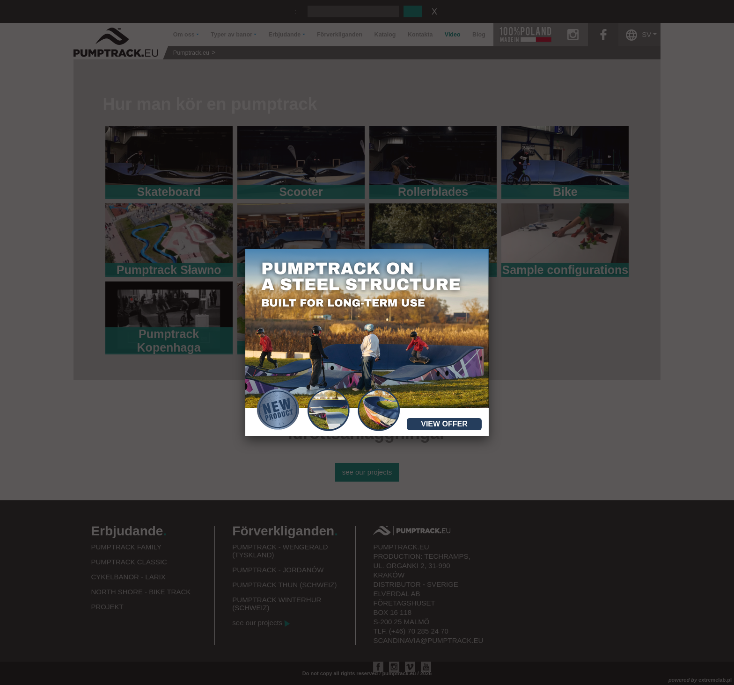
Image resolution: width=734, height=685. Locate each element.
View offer (444, 424)
